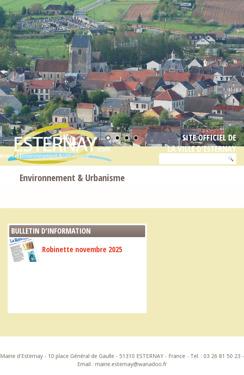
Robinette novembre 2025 (65, 249)
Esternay (9, 155)
